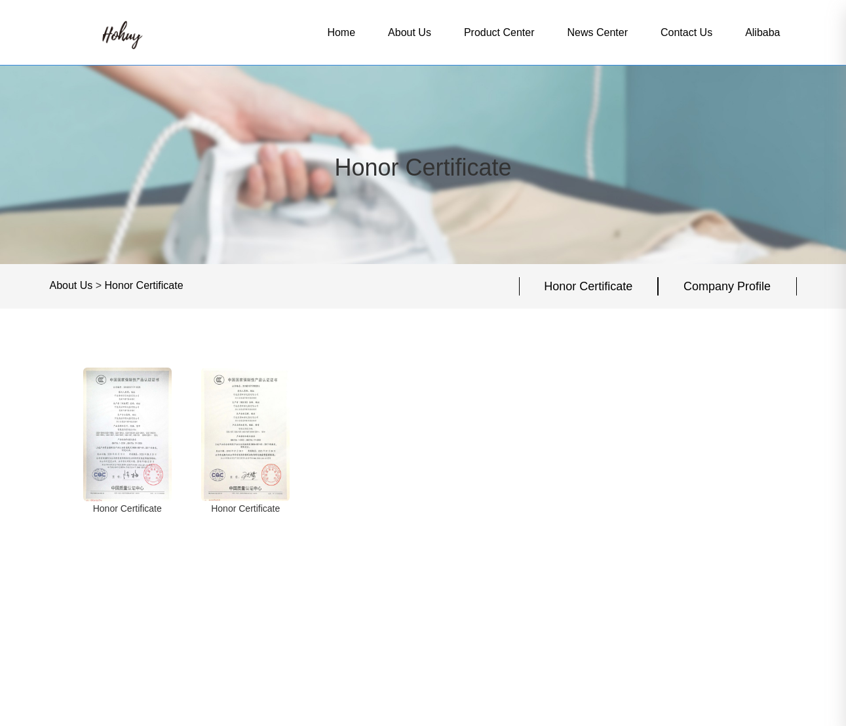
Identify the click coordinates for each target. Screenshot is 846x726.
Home (341, 32)
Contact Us (686, 32)
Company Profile (727, 286)
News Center (597, 32)
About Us (409, 32)
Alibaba (762, 32)
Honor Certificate (144, 285)
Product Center (499, 32)
